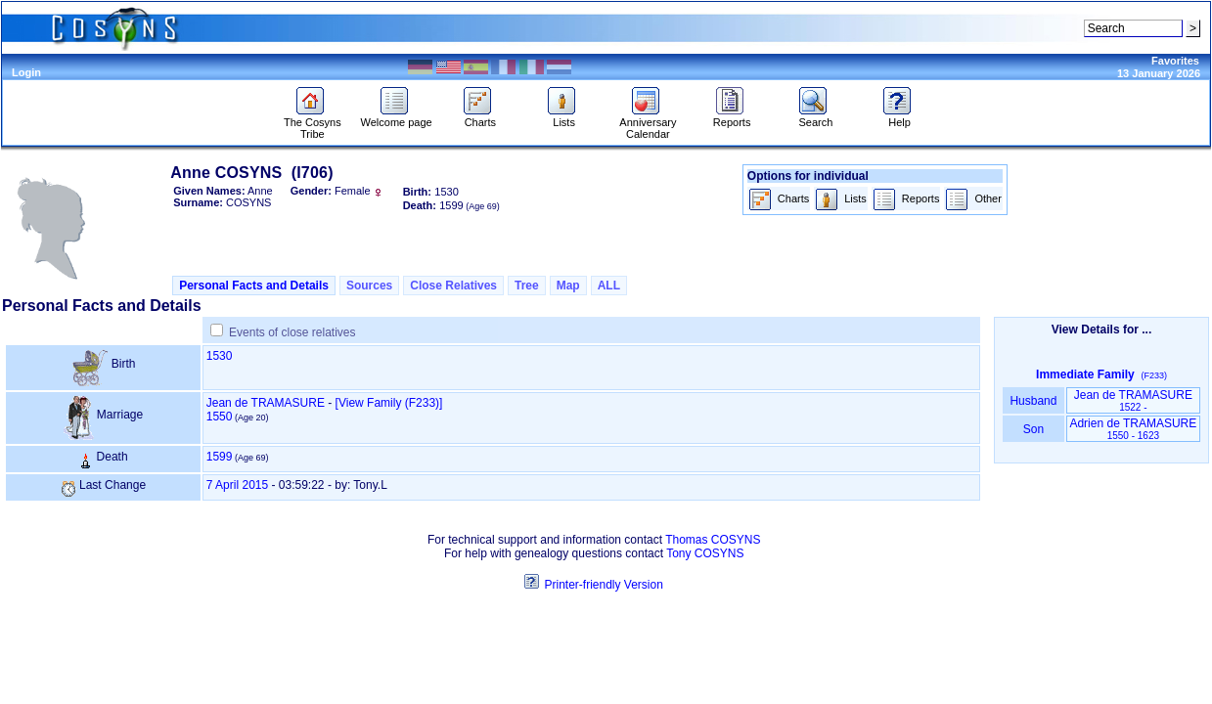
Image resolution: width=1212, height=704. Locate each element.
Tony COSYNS (704, 553)
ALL (609, 285)
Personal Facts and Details (254, 285)
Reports (732, 117)
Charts (480, 117)
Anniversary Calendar (647, 123)
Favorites (1175, 60)
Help (899, 117)
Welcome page (396, 117)
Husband (1033, 401)
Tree (527, 285)
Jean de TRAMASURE (265, 403)
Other (973, 200)
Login (26, 72)
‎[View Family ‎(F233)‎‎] (389, 403)
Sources (369, 285)
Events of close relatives (292, 332)
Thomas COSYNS (712, 540)
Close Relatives (453, 285)
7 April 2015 (237, 485)
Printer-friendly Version (603, 585)
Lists (564, 117)
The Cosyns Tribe (312, 123)
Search (815, 117)
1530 (219, 356)
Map (568, 285)
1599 (219, 456)
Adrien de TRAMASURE (1132, 429)
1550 (219, 416)
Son (1033, 429)
